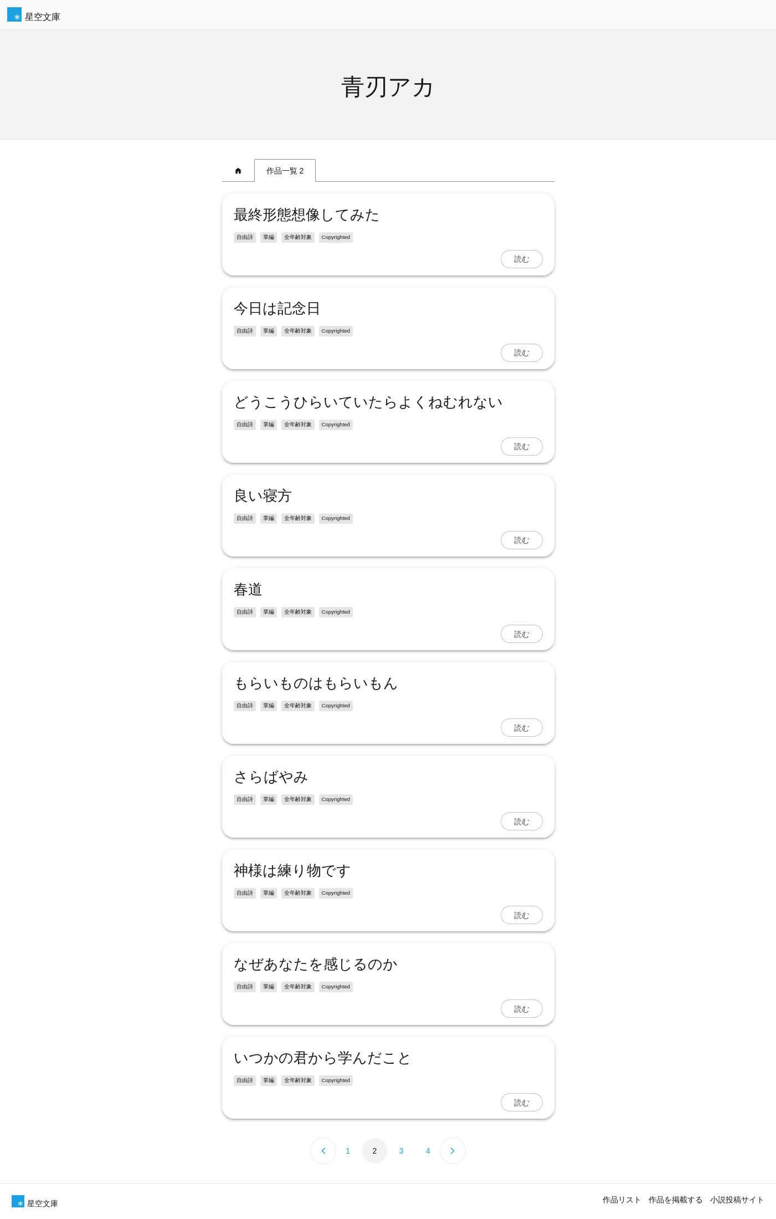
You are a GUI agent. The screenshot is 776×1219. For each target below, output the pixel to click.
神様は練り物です (292, 870)
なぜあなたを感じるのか (316, 964)
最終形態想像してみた (307, 214)
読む (522, 258)
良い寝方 (263, 495)
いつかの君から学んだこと (323, 1057)
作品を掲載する (676, 1199)
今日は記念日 (284, 308)
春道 (248, 589)
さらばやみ (271, 776)
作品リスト (622, 1199)
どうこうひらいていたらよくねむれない (368, 402)
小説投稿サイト (737, 1199)
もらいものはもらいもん (316, 683)
